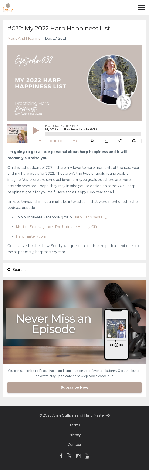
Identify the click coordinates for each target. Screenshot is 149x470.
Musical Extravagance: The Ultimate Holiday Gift (57, 227)
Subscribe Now (74, 387)
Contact (74, 445)
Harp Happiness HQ (90, 217)
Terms (74, 425)
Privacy (74, 435)
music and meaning (24, 38)
